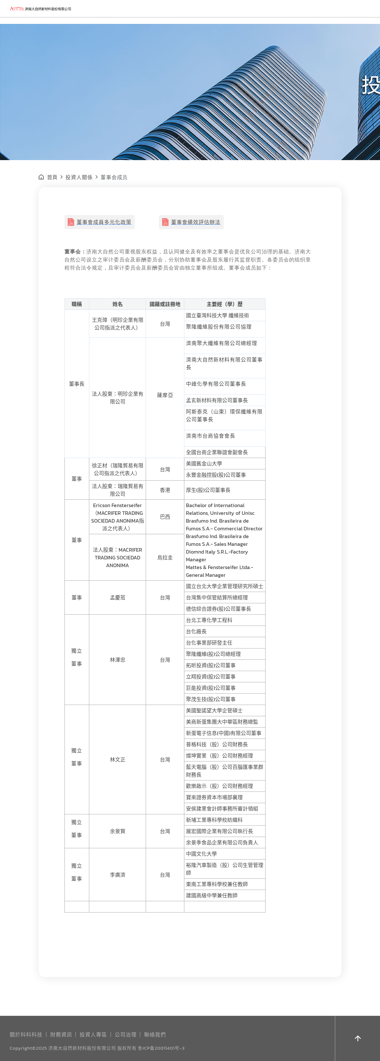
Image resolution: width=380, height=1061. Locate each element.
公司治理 (126, 1034)
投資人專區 (93, 1034)
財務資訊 (61, 1034)
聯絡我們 (155, 1034)
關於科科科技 (26, 1034)
